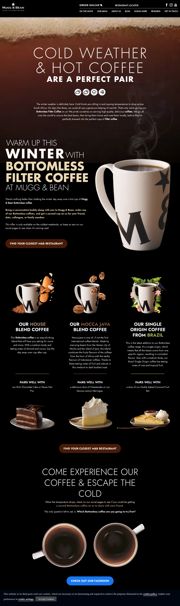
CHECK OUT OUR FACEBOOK (90, 581)
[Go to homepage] (28, 6)
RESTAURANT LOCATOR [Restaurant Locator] (126, 5)
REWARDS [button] (155, 11)
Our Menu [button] (102, 11)
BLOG (127, 11)
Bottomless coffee (24, 337)
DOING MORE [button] (140, 11)
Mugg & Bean (66, 210)
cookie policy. (150, 593)
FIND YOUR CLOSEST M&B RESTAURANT (36, 243)
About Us (116, 11)
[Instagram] (171, 4)
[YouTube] (176, 4)
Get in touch (171, 11)
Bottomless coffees (23, 213)
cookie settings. (26, 599)
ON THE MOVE (86, 11)
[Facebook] (167, 4)
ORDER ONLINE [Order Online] (89, 5)
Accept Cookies (46, 599)
